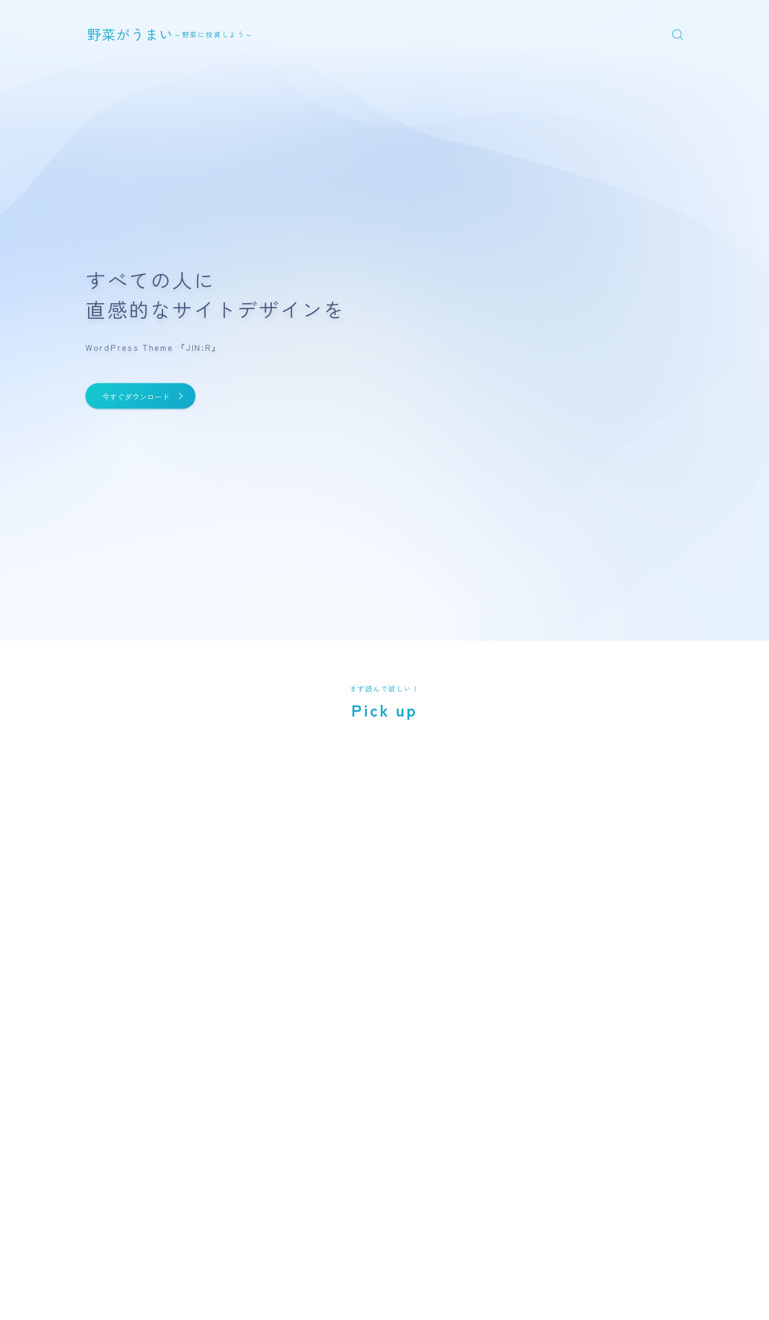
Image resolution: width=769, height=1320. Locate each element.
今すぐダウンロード (148, 396)
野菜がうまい (140, 34)
